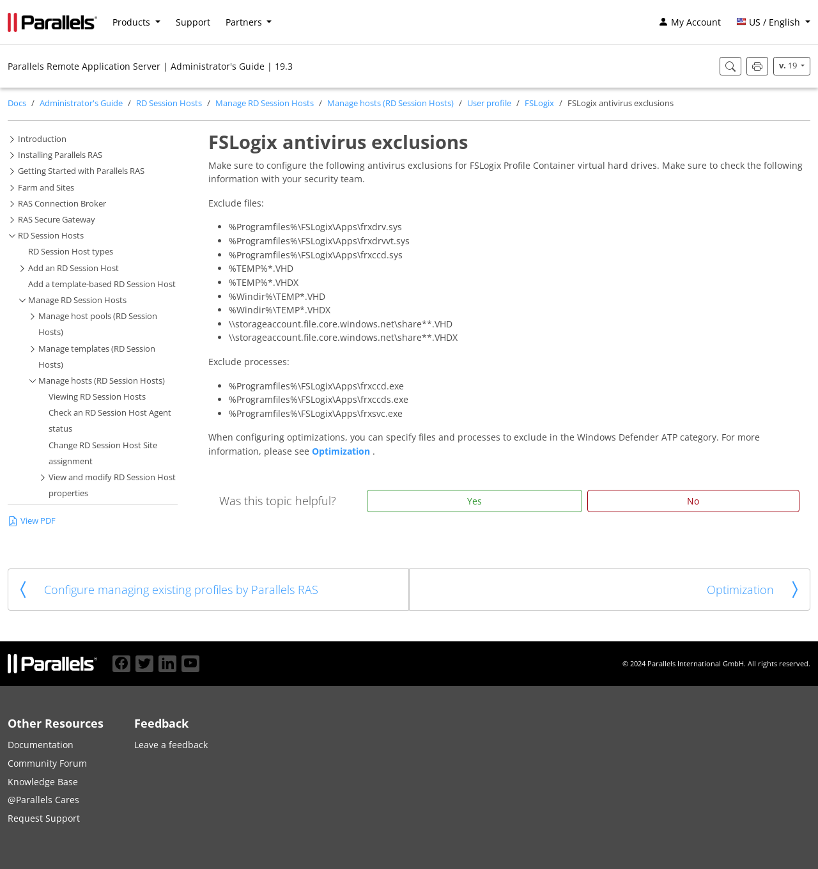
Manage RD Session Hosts (264, 103)
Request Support (44, 818)
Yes (474, 501)
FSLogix (539, 103)
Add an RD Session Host (73, 268)
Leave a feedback (171, 745)
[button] (773, 22)
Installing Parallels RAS (60, 155)
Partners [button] (245, 22)
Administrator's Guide (81, 103)
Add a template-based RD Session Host (102, 284)
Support (193, 22)
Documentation (40, 745)
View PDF (32, 520)
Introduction (42, 139)
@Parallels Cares (43, 800)
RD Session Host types (70, 251)
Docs (17, 103)
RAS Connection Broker (62, 203)
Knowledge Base (43, 782)
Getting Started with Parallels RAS (81, 171)
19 (789, 65)
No (693, 501)
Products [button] (132, 22)
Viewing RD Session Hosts (97, 396)
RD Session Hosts (169, 103)
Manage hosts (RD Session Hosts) (390, 103)
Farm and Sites (46, 187)
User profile (489, 103)
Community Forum (47, 763)
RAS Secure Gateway (56, 219)
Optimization (342, 451)
